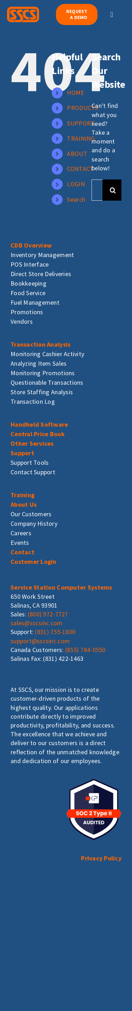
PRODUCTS (82, 108)
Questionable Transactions (47, 382)
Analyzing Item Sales (39, 363)
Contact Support (33, 472)
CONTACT (80, 169)
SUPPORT (81, 123)
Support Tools (30, 462)
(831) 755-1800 (55, 632)
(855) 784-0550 (85, 650)
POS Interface (30, 264)
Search (76, 199)
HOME (75, 93)
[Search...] (97, 190)
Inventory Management (42, 255)
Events (20, 542)
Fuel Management (35, 302)
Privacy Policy (101, 858)
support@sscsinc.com (40, 641)
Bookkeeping (28, 283)
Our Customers (31, 514)
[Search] (113, 190)
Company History (34, 523)
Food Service (28, 293)
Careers (21, 533)
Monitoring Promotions (43, 373)
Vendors (22, 321)
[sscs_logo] (23, 10)
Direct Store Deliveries (41, 274)
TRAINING (81, 138)
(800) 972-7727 (48, 614)
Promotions (27, 312)
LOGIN (75, 184)
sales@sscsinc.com (37, 623)
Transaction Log (33, 401)
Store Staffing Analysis (42, 392)
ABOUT (77, 154)
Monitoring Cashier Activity (47, 354)
